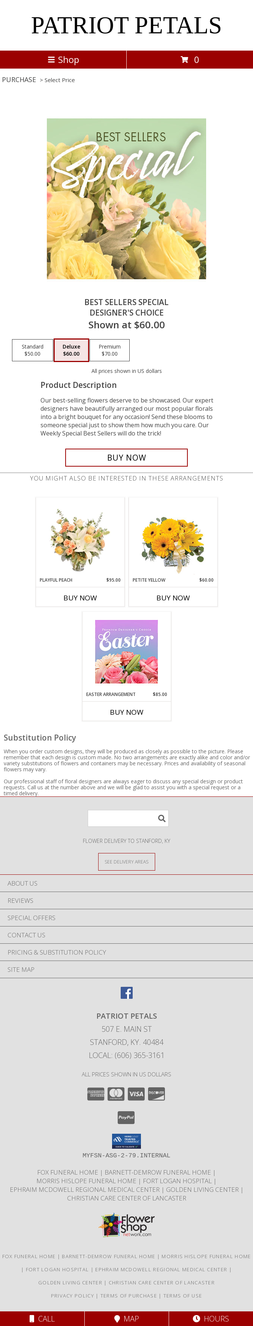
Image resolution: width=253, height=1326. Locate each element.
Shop (63, 59)
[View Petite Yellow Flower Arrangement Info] (173, 537)
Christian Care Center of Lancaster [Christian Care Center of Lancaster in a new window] (126, 1198)
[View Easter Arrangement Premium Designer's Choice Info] (126, 652)
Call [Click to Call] (42, 1319)
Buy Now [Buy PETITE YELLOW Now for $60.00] (173, 598)
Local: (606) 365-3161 (127, 1055)
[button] (126, 1141)
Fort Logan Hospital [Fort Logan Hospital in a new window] (178, 1180)
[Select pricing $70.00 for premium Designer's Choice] (109, 350)
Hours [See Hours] (211, 1319)
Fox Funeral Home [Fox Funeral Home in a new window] (68, 1172)
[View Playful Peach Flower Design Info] (80, 537)
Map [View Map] (126, 1319)
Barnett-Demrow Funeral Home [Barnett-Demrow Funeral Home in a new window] (159, 1172)
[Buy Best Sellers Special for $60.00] (126, 458)
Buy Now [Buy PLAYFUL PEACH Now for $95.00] (80, 598)
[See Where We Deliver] (126, 861)
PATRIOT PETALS (126, 25)
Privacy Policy (72, 1295)
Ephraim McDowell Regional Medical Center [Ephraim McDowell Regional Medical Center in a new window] (85, 1189)
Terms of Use (182, 1295)
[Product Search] (128, 818)
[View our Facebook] (127, 996)
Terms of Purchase (128, 1295)
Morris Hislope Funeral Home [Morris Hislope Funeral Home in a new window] (87, 1180)
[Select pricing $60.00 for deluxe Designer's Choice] (71, 350)
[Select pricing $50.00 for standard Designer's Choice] (32, 350)
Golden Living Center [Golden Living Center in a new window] (203, 1189)
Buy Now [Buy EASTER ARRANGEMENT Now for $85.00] (127, 712)
